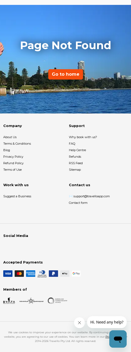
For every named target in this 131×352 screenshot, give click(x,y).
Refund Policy (13, 163)
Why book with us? (83, 137)
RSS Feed (76, 163)
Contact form (78, 203)
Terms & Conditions (17, 143)
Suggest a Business (17, 196)
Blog (6, 150)
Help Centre (77, 150)
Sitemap (75, 170)
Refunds (75, 156)
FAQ (72, 143)
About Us (10, 137)
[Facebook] (6, 247)
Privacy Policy (13, 156)
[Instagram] (15, 247)
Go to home (65, 74)
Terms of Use (12, 170)
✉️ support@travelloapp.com (89, 196)
